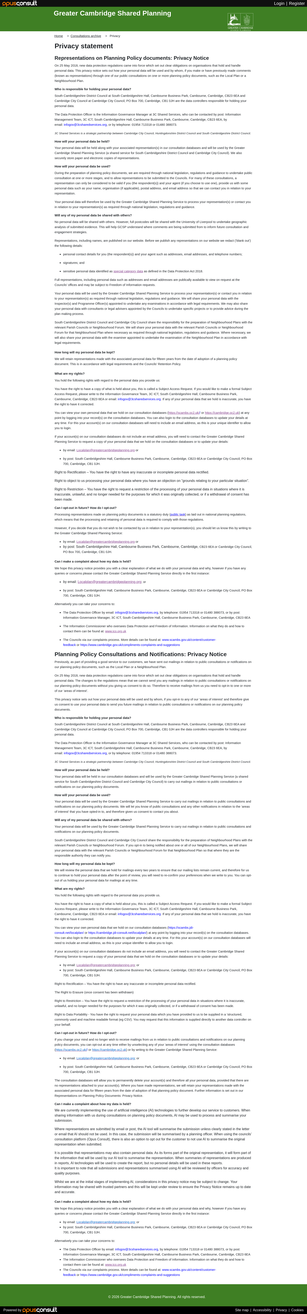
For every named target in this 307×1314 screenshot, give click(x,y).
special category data (128, 271)
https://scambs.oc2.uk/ (184, 412)
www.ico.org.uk (115, 631)
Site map (242, 1310)
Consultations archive (86, 36)
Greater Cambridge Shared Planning (112, 13)
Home (58, 36)
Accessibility (262, 1310)
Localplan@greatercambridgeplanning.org (106, 450)
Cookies (297, 1310)
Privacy (281, 1310)
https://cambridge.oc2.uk (222, 412)
